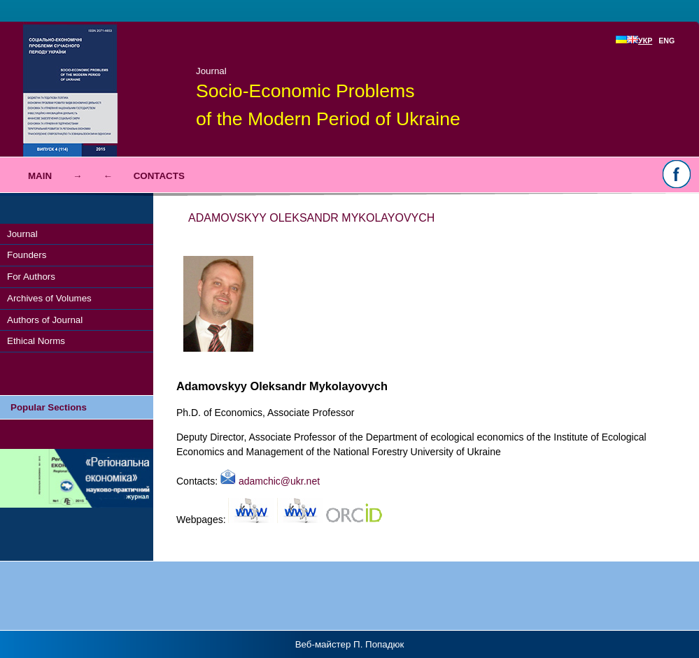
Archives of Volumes (49, 298)
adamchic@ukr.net (270, 481)
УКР (639, 40)
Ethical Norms (36, 341)
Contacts (159, 176)
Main (40, 176)
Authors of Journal (45, 320)
